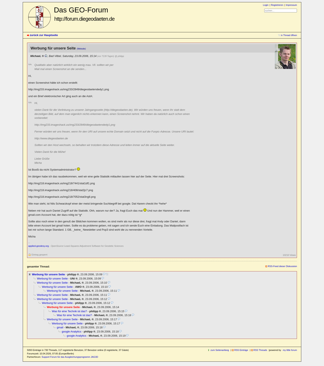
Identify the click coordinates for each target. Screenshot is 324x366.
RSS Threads (260, 350)
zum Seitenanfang (220, 350)
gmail (60, 327)
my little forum (290, 350)
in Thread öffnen (289, 35)
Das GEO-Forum (84, 14)
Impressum (291, 5)
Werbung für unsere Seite (48, 274)
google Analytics (71, 331)
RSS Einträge (241, 350)
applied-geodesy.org (38, 246)
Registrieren (277, 5)
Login (265, 5)
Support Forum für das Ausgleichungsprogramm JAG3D (70, 357)
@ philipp (119, 56)
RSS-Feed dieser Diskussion (282, 266)
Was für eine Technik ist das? (69, 311)
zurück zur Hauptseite (44, 35)
